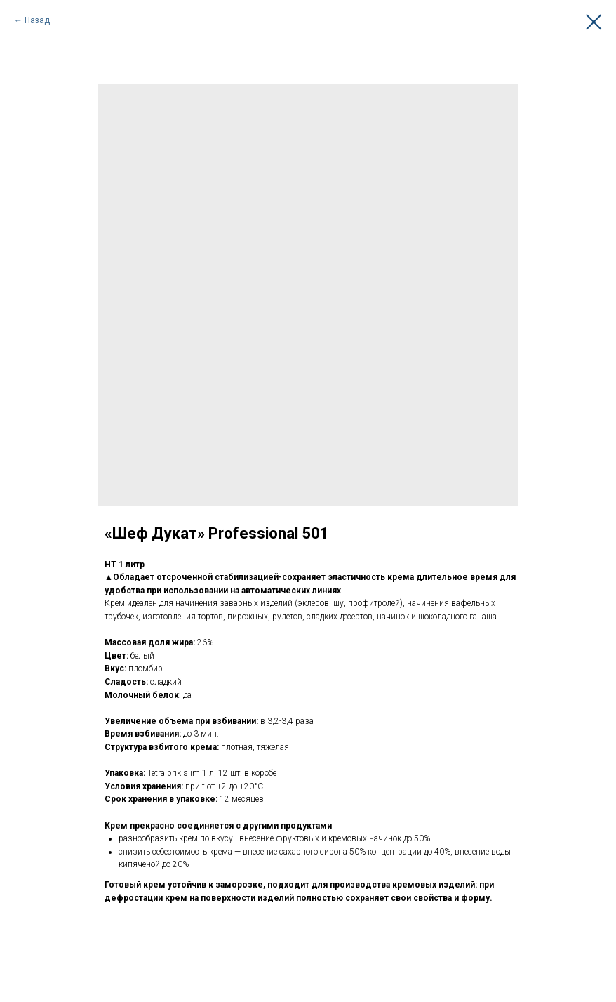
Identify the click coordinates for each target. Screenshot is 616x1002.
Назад (37, 20)
